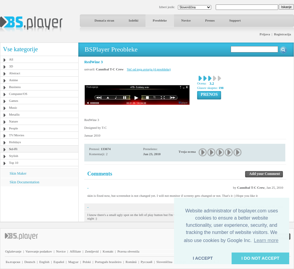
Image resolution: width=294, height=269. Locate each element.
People (13, 128)
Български (13, 262)
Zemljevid (91, 251)
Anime (13, 80)
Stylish (13, 156)
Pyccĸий (146, 262)
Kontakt (108, 251)
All (11, 59)
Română (131, 262)
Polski (86, 262)
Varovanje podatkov (39, 251)
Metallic (14, 114)
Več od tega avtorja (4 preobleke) (149, 69)
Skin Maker (18, 173)
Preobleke (160, 20)
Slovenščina (164, 262)
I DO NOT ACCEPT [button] (261, 258)
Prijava (265, 34)
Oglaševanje (13, 251)
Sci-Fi (13, 149)
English (44, 262)
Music (13, 107)
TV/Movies (16, 135)
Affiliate (75, 251)
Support (235, 20)
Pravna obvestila (128, 251)
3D (11, 66)
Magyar (73, 262)
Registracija (282, 34)
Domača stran (104, 20)
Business (15, 87)
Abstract (14, 73)
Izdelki (133, 20)
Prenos (210, 20)
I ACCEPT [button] (203, 258)
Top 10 (13, 162)
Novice (186, 20)
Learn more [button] (266, 240)
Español (58, 262)
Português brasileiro (108, 262)
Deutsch (29, 262)
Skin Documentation (24, 182)
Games (13, 100)
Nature (13, 121)
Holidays (15, 142)
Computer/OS (18, 94)
